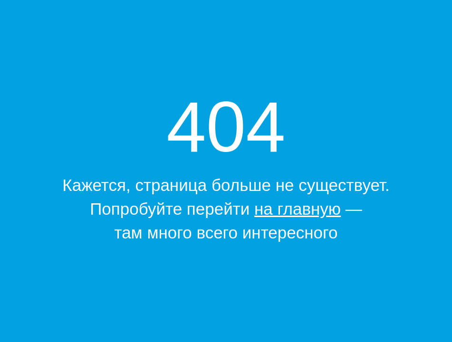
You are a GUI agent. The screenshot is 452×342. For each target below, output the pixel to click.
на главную (297, 209)
